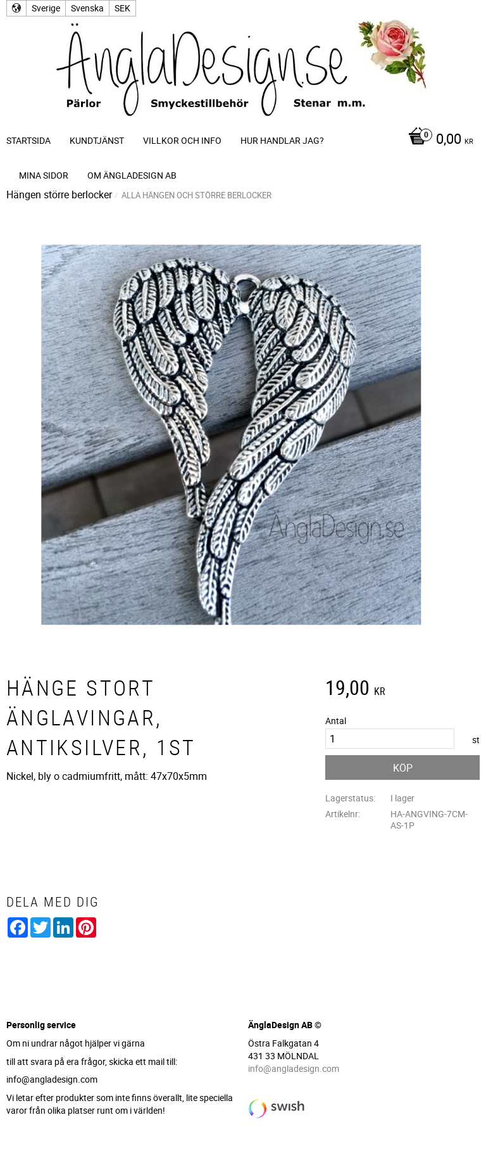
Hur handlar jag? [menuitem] (282, 140)
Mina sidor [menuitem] (43, 175)
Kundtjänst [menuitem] (97, 140)
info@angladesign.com (293, 1068)
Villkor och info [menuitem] (182, 140)
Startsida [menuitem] (28, 140)
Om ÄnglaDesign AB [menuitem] (132, 175)
